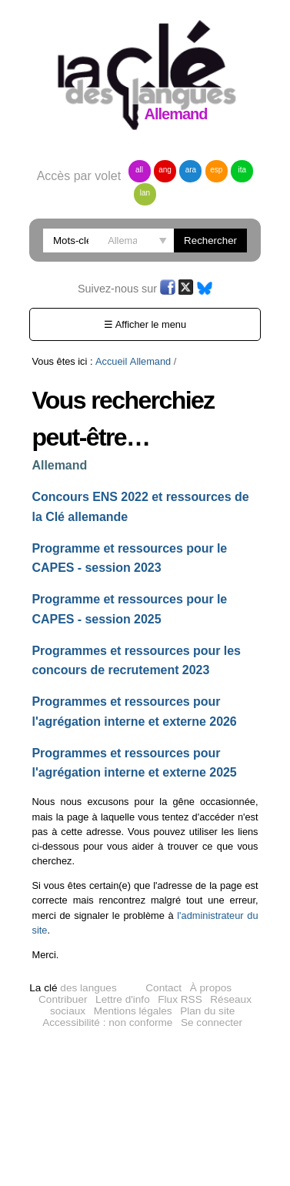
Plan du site (207, 1011)
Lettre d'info (122, 999)
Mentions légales (133, 1011)
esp (216, 169)
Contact (163, 988)
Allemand (150, 361)
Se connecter (211, 1022)
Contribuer (62, 999)
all (139, 169)
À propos (211, 988)
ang (165, 169)
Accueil (111, 361)
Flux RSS (180, 999)
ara (190, 169)
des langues (72, 988)
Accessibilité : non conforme (107, 1022)
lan (145, 193)
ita (242, 169)
